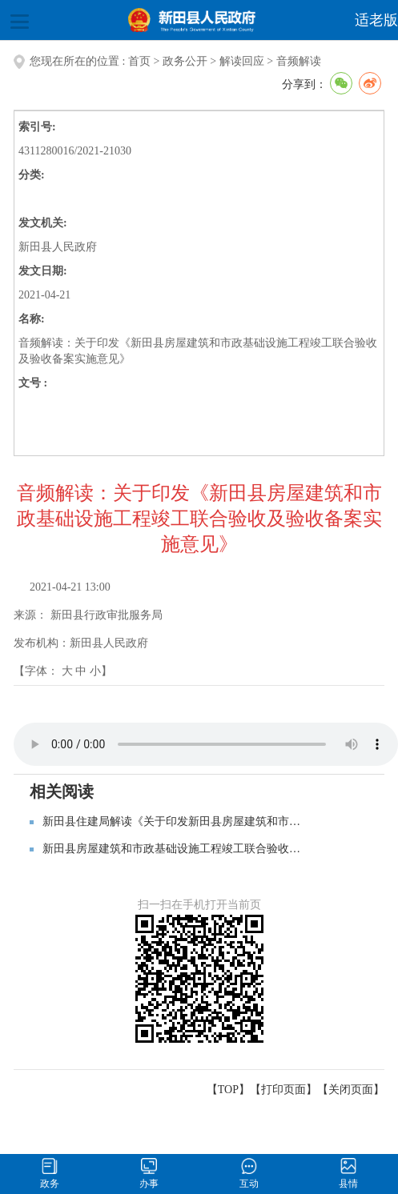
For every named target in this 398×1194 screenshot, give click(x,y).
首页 (139, 61)
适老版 (376, 20)
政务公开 (185, 61)
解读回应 (241, 61)
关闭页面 (350, 1090)
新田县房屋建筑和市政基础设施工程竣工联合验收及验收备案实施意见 (216, 849)
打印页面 (283, 1090)
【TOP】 (228, 1090)
